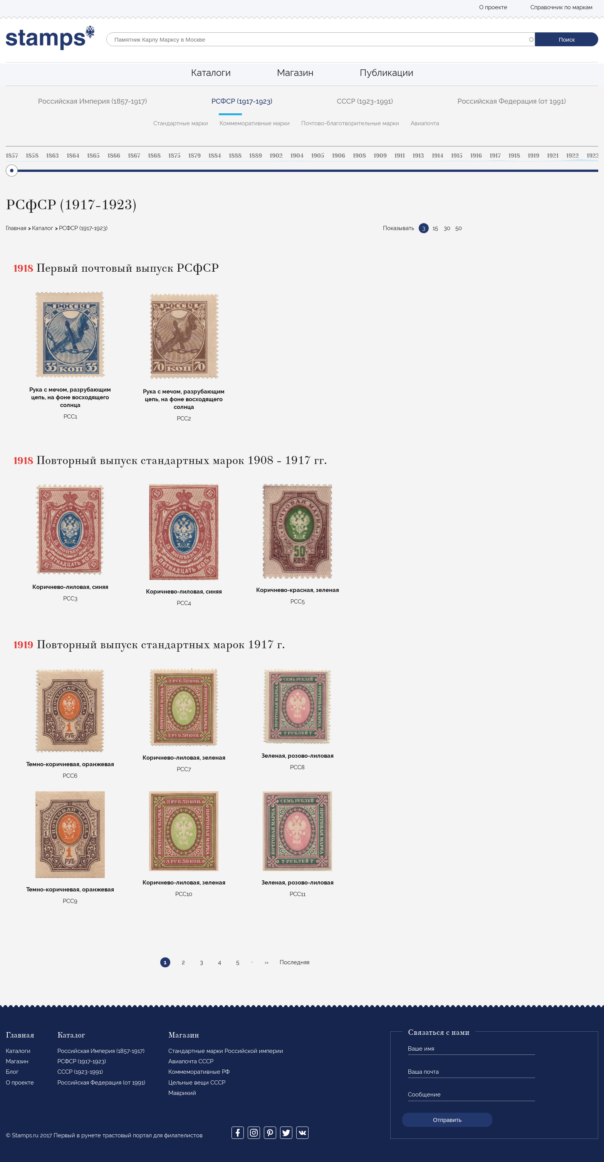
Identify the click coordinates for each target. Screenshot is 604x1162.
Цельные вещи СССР (196, 1082)
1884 (214, 155)
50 (458, 228)
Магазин (295, 72)
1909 (380, 155)
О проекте (493, 7)
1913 (418, 155)
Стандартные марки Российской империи (225, 1051)
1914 (437, 155)
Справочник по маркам (561, 7)
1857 (12, 155)
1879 (194, 155)
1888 (235, 155)
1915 (457, 155)
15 (435, 228)
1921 (553, 155)
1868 (154, 155)
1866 (113, 155)
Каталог (42, 228)
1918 (514, 155)
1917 (495, 155)
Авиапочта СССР (190, 1061)
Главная (16, 228)
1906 (338, 155)
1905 (317, 155)
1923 (593, 155)
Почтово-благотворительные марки (350, 123)
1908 (359, 155)
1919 (533, 155)
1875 (174, 155)
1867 (134, 155)
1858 (32, 155)
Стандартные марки (180, 123)
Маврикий (182, 1093)
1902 (276, 155)
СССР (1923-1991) (365, 101)
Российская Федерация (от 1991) (512, 101)
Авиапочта (425, 123)
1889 (255, 155)
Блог (12, 1072)
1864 (73, 155)
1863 (52, 155)
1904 (297, 155)
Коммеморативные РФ (199, 1072)
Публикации (386, 72)
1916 (476, 155)
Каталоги (211, 72)
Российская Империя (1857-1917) (92, 101)
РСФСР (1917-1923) (241, 101)
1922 (572, 155)
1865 (93, 155)
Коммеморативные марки (255, 123)
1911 (399, 155)
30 (447, 228)
